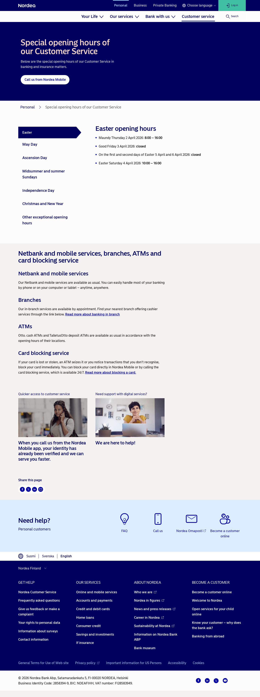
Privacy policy (87, 663)
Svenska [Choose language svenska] (48, 556)
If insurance (85, 643)
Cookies (198, 663)
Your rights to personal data (39, 623)
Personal (120, 5)
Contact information (33, 639)
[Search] (232, 16)
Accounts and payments (94, 600)
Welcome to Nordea (207, 600)
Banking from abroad (208, 636)
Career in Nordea (149, 618)
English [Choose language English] (66, 556)
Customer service (198, 16)
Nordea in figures (149, 600)
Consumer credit (88, 626)
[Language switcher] (199, 5)
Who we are (145, 592)
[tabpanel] (167, 144)
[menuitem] (92, 16)
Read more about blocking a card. (110, 372)
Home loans (85, 618)
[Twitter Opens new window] (28, 489)
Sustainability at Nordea (154, 626)
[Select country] (33, 568)
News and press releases (155, 609)
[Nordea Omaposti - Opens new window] (191, 523)
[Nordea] (26, 5)
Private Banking (165, 5)
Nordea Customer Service (37, 592)
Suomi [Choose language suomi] (31, 556)
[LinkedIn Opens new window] (34, 489)
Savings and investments (95, 634)
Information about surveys (38, 631)
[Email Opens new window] (40, 489)
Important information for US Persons (133, 663)
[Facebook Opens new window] (22, 489)
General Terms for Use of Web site (43, 663)
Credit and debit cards (93, 609)
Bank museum (144, 648)
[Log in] (232, 5)
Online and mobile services (96, 592)
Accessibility (177, 663)
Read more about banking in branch (92, 314)
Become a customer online (212, 592)
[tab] (49, 133)
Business (140, 5)
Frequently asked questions (39, 600)
